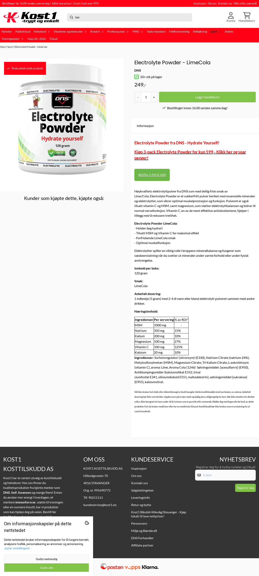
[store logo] (33, 17)
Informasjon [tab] (145, 126)
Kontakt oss (225, 3)
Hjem (3, 46)
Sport (10, 46)
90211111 (95, 497)
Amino (229, 31)
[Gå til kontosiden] (231, 17)
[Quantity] (146, 97)
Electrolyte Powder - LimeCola (31, 46)
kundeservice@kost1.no (100, 505)
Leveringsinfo (140, 497)
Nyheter (7, 31)
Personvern (139, 523)
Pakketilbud (22, 31)
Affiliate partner (142, 545)
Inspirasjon (200, 3)
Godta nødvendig (46, 559)
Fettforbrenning (179, 31)
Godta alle (46, 567)
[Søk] (129, 17)
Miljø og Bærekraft (144, 531)
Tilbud (53, 38)
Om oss (212, 3)
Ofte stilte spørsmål (245, 3)
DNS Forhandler (142, 538)
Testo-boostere (156, 31)
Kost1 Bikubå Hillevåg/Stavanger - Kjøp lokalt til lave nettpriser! (158, 514)
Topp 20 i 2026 (36, 38)
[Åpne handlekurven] (247, 17)
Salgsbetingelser (142, 490)
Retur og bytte (141, 505)
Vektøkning (200, 31)
